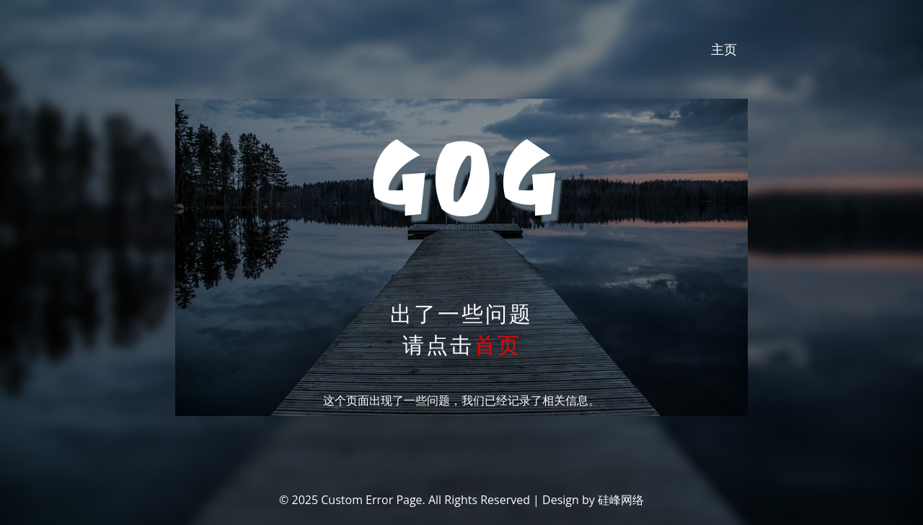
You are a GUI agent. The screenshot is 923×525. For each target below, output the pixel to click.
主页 (724, 49)
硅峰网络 (621, 500)
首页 (497, 344)
